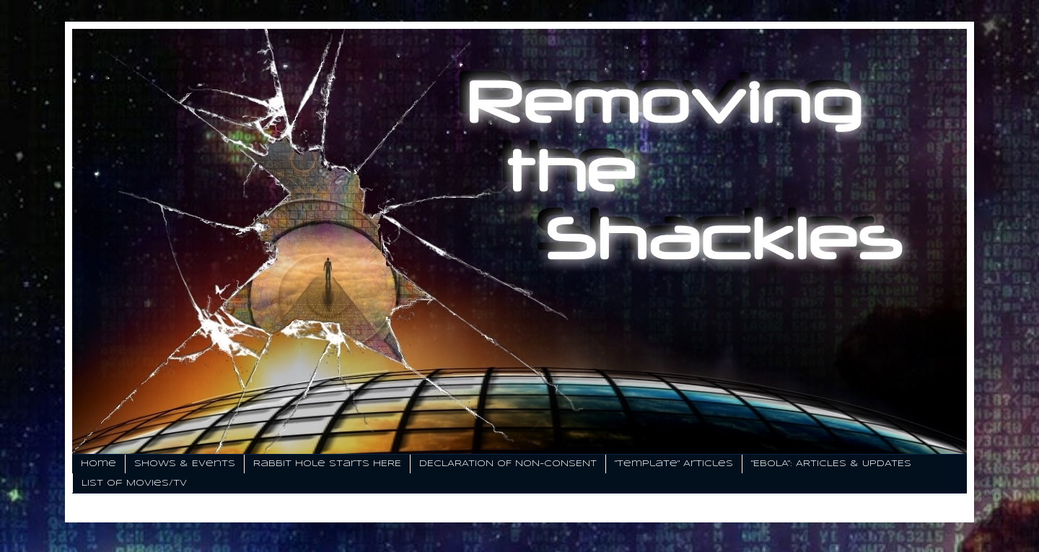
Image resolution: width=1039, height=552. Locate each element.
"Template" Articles (674, 464)
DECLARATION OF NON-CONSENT (508, 464)
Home (98, 464)
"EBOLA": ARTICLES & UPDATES (831, 464)
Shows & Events (184, 464)
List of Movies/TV (134, 483)
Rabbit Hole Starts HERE (327, 464)
